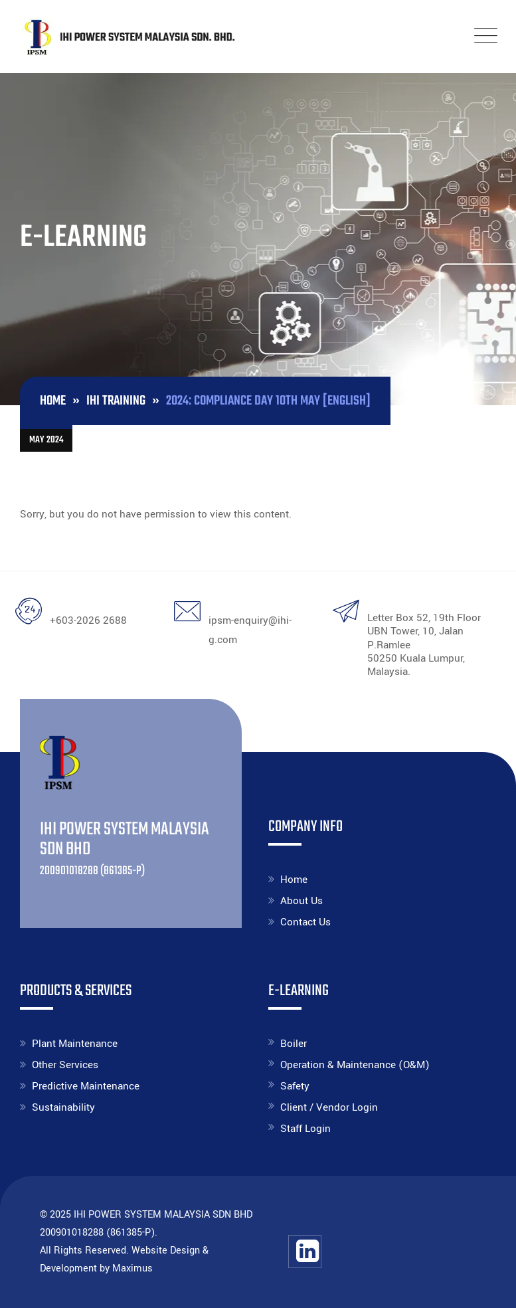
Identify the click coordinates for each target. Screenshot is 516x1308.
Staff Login (305, 1128)
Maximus (132, 1268)
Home (293, 879)
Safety (294, 1086)
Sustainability (63, 1107)
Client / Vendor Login (329, 1107)
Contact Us (305, 922)
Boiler (293, 1043)
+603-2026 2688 (88, 620)
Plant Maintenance (75, 1043)
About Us (301, 900)
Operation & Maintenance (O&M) (355, 1065)
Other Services (65, 1065)
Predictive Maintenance (85, 1086)
